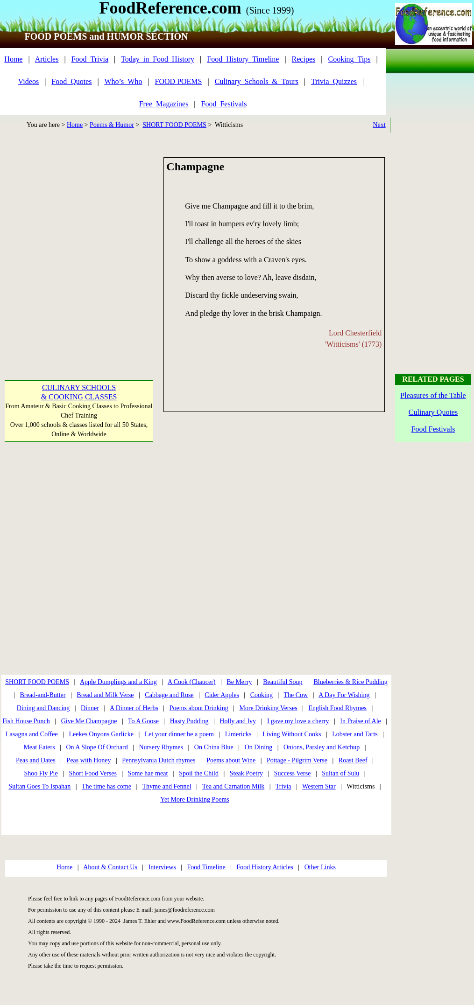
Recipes (304, 59)
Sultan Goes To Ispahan (39, 786)
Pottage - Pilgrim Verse (297, 760)
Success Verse (292, 773)
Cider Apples (222, 694)
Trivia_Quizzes (334, 81)
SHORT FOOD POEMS (174, 124)
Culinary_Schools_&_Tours (256, 81)
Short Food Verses (93, 773)
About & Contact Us (110, 867)
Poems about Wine (230, 760)
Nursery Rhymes (161, 747)
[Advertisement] (87, 244)
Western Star (319, 786)
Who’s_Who (123, 81)
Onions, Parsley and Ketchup (321, 747)
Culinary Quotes (433, 412)
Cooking (261, 694)
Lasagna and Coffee (32, 734)
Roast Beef (353, 760)
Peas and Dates (36, 760)
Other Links (320, 867)
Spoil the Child (199, 773)
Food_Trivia (89, 59)
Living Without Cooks (291, 734)
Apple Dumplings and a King (118, 681)
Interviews (162, 867)
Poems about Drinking (199, 708)
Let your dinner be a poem (179, 734)
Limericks (238, 734)
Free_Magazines (164, 104)
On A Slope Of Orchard (96, 747)
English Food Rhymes (337, 708)
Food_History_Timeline (243, 59)
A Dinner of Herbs (134, 708)
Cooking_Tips (349, 59)
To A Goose (143, 721)
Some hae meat (148, 773)
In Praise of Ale (360, 721)
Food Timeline (206, 867)
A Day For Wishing (343, 694)
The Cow (295, 694)
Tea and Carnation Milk (233, 786)
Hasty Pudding (189, 721)
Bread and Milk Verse (105, 694)
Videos (28, 81)
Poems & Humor (112, 124)
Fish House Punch (26, 721)
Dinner (90, 708)
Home (13, 59)
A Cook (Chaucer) (192, 681)
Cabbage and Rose (169, 694)
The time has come (106, 786)
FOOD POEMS (178, 81)
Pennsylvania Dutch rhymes (158, 760)
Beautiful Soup (282, 681)
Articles (47, 59)
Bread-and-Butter (43, 694)
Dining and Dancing (43, 708)
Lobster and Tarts (355, 734)
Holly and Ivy (237, 721)
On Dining (259, 747)
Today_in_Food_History (157, 59)
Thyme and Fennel (166, 786)
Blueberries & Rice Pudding (350, 681)
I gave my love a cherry (298, 721)
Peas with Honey (89, 760)
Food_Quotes (71, 81)
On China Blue (213, 747)
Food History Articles (264, 867)
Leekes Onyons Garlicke (101, 734)
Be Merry (239, 681)
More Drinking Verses (268, 708)
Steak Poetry (246, 773)
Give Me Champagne (89, 721)
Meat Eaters (39, 747)
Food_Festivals (224, 104)
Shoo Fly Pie (40, 773)
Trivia (283, 786)
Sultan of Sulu (340, 773)
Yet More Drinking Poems (194, 799)
